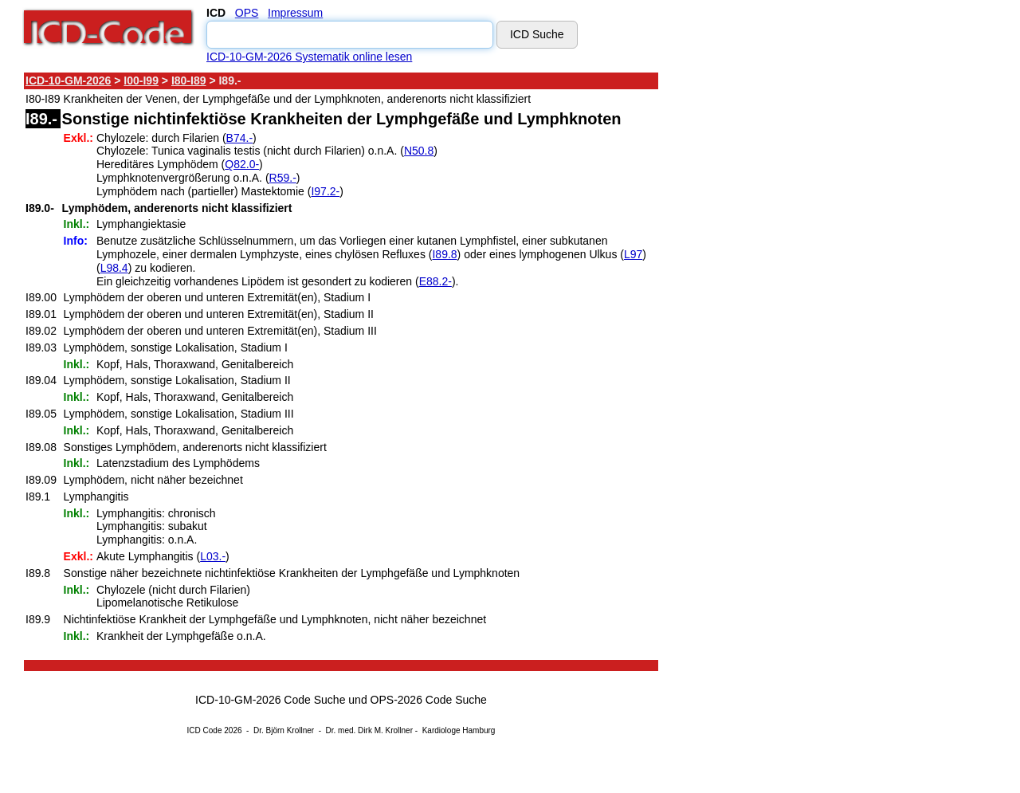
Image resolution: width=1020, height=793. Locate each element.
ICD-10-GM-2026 (68, 80)
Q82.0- (242, 164)
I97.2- (325, 191)
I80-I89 (188, 80)
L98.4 (114, 267)
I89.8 (444, 254)
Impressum (295, 12)
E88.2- (435, 281)
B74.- (239, 138)
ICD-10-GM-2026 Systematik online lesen (309, 56)
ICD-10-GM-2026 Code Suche (270, 699)
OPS (247, 12)
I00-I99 (141, 80)
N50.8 (419, 150)
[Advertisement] (800, 310)
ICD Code (204, 730)
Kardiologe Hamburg (459, 730)
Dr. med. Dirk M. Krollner (369, 730)
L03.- (213, 556)
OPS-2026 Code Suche (429, 699)
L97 (633, 254)
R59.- (282, 177)
